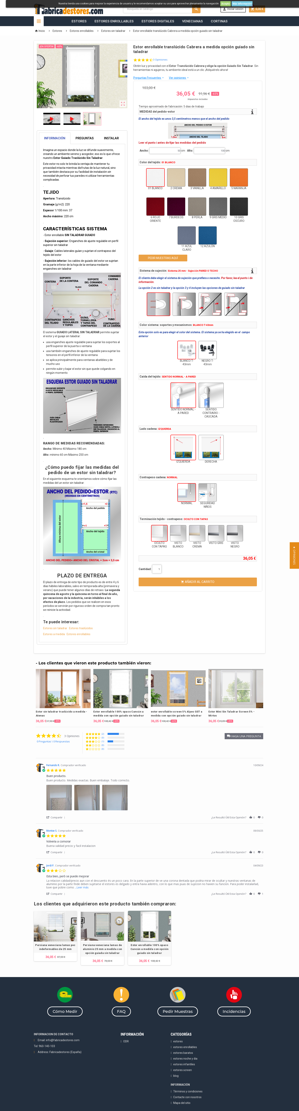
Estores (79, 21)
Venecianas (192, 21)
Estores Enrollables (114, 21)
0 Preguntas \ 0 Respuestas (53, 741)
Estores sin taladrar (55, 628)
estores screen (182, 1070)
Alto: (190, 150)
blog (176, 1075)
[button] (244, 736)
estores (178, 1041)
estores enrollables (185, 1047)
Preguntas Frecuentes (148, 77)
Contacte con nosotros (187, 1097)
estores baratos (183, 1052)
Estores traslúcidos (81, 628)
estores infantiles (184, 1064)
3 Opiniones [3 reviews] (160, 59)
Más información (242, 3)
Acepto (225, 3)
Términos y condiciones (187, 1091)
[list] (154, 799)
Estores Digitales (158, 21)
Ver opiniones (179, 77)
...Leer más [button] (82, 887)
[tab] (82, 138)
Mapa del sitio (181, 1102)
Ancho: (144, 150)
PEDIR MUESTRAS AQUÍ (163, 258)
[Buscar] (162, 9)
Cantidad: (145, 569)
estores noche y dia (185, 1058)
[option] (63, 696)
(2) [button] (103, 733)
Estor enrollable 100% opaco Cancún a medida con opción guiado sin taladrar (149, 949)
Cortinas (219, 21)
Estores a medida (54, 634)
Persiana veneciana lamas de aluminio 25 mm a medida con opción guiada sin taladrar (102, 949)
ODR (126, 1041)
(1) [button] (103, 741)
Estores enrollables (78, 634)
